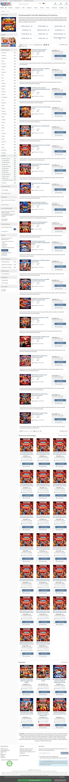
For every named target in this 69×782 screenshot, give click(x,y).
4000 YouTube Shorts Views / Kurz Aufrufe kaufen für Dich (26, 548)
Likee (9, 80)
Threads (9, 122)
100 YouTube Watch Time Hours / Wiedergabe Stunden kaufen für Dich (40, 203)
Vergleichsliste (60, 58)
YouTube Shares (9, 170)
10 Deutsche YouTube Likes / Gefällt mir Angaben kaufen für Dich (41, 69)
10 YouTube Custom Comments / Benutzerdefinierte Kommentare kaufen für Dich (41, 89)
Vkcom (9, 147)
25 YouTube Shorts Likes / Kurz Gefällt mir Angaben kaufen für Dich (40, 280)
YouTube (61, 7)
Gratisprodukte (4, 220)
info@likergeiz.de (25, 755)
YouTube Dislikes (9, 160)
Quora (9, 100)
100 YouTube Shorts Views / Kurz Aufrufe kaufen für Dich (41, 145)
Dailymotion (9, 58)
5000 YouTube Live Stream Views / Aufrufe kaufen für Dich (39, 375)
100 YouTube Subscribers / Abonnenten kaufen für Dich (40, 165)
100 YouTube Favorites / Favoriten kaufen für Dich (41, 107)
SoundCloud (9, 113)
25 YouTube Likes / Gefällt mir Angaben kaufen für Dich (41, 261)
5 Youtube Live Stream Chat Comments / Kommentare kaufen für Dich (41, 299)
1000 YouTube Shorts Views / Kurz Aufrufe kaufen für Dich (43, 485)
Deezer (9, 61)
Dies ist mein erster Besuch (7, 241)
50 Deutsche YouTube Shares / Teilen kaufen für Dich (40, 318)
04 (26, 44)
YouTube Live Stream (9, 166)
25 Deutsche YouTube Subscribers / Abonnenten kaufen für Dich (40, 222)
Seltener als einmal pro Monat (7, 247)
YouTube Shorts (9, 172)
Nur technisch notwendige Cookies (60, 779)
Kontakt (2, 756)
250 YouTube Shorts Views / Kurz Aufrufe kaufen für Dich (43, 453)
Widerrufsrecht (4, 748)
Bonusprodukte (4, 219)
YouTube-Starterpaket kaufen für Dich (43, 680)
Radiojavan (9, 102)
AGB (2, 753)
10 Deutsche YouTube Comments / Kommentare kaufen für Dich (39, 50)
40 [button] (21, 46)
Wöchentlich (4, 244)
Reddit (9, 105)
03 (24, 44)
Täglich (3, 243)
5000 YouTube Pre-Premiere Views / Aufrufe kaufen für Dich (40, 413)
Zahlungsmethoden (5, 750)
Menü (3, 7)
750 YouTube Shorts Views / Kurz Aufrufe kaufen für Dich (26, 485)
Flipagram (9, 66)
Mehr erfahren (62, 776)
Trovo (9, 130)
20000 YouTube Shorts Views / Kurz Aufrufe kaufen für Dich (60, 580)
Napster (9, 88)
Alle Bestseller (64, 662)
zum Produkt (60, 56)
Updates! (60, 228)
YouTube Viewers (9, 176)
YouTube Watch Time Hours (9, 180)
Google (9, 69)
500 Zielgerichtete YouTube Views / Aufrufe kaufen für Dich (40, 356)
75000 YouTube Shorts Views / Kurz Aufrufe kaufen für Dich (43, 643)
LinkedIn (9, 83)
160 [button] (25, 46)
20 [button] (19, 46)
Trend (7, 239)
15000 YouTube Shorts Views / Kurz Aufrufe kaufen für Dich (43, 580)
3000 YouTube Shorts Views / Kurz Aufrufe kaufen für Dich (59, 516)
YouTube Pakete (9, 168)
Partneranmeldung (5, 273)
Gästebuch (3, 757)
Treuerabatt (3, 289)
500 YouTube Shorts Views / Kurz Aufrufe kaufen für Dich (59, 453)
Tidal (9, 125)
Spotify (35, 7)
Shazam (9, 108)
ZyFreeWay (9, 182)
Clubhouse (9, 55)
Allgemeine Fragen (9, 261)
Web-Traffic (9, 150)
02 (22, 44)
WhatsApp (9, 152)
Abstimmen (4, 250)
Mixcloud (29, 7)
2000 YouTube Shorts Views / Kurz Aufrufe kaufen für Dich (26, 516)
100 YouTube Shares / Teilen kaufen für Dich (41, 126)
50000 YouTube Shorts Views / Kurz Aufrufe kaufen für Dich (26, 643)
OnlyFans (9, 91)
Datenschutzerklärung (48, 761)
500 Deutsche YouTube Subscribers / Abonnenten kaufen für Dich (43, 714)
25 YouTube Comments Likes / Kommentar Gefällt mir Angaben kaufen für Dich (41, 243)
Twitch (47, 7)
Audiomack (9, 52)
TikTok (41, 7)
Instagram (17, 7)
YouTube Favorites (9, 162)
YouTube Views (9, 178)
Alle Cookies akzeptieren (34, 780)
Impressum (3, 754)
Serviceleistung (60, 53)
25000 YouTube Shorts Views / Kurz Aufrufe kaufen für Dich (26, 611)
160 (40, 431)
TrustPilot (9, 133)
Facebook (10, 7)
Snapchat (9, 111)
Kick (23, 7)
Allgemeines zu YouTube (9, 267)
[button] (66, 7)
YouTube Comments (9, 158)
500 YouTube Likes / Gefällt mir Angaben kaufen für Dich (26, 713)
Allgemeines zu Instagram (9, 264)
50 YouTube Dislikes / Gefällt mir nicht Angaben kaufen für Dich (40, 337)
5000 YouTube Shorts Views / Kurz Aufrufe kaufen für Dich (43, 548)
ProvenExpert (9, 97)
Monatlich (3, 246)
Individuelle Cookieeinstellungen (60, 780)
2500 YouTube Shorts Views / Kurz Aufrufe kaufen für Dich (43, 516)
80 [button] (23, 46)
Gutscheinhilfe (4, 231)
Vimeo (9, 144)
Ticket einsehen (5, 283)
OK (14, 229)
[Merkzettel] (53, 56)
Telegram (9, 119)
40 (36, 431)
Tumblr (9, 136)
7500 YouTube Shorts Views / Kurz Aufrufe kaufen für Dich (59, 548)
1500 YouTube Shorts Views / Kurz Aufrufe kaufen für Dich (59, 485)
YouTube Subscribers (9, 174)
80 (38, 431)
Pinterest (9, 94)
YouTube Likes (9, 164)
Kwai (9, 77)
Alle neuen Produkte (62, 435)
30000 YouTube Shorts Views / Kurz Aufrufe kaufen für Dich (43, 611)
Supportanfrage (5, 280)
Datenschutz (3, 751)
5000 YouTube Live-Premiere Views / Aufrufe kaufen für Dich (40, 394)
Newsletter (3, 290)
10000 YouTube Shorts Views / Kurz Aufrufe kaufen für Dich (26, 580)
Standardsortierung (38, 44)
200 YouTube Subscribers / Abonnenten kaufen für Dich (59, 713)
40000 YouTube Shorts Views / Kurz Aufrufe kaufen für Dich (60, 611)
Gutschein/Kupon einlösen (6, 227)
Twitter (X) (54, 7)
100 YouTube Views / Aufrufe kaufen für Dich (41, 184)
